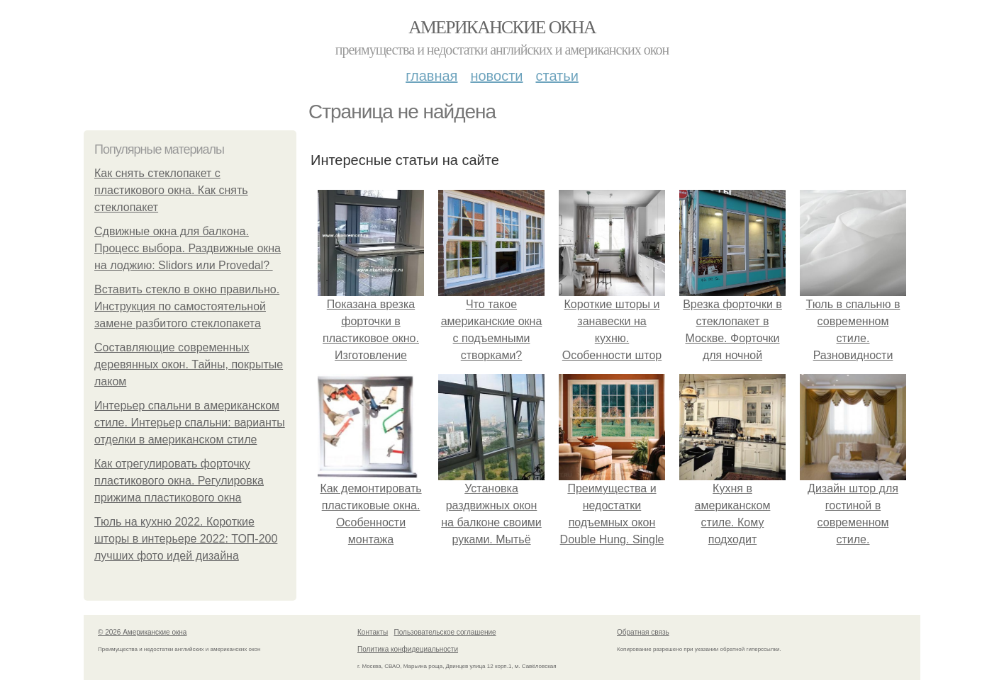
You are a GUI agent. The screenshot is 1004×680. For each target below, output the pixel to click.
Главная (431, 76)
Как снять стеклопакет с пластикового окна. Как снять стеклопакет (171, 190)
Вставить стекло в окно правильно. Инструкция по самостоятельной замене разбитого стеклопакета (186, 306)
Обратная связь (643, 632)
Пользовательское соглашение (445, 632)
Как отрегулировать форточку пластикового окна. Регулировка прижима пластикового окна (179, 481)
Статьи (556, 76)
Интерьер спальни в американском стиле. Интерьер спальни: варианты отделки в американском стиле (189, 423)
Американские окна (502, 27)
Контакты (372, 632)
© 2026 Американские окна (142, 632)
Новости (496, 76)
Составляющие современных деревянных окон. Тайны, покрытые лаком (188, 364)
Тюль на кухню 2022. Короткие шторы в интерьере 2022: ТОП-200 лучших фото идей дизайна (185, 539)
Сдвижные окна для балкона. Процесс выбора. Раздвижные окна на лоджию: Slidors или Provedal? (187, 248)
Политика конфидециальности (407, 649)
